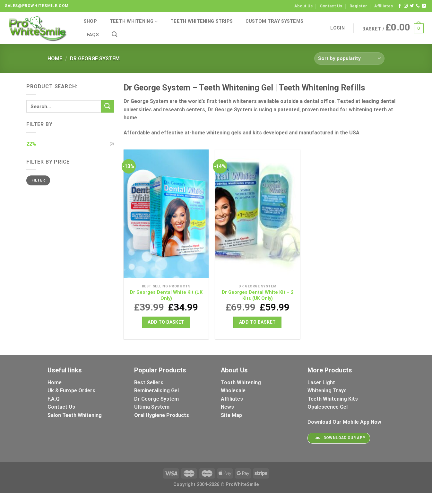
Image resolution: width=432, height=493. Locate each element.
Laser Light (321, 382)
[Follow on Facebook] (400, 6)
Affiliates (383, 6)
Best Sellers (149, 382)
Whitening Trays (327, 390)
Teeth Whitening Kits (332, 399)
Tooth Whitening (241, 382)
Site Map (231, 415)
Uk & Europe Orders (71, 390)
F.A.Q (54, 399)
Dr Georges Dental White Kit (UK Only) (166, 295)
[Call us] (418, 6)
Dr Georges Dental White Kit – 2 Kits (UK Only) (257, 295)
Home (55, 58)
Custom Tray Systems (274, 21)
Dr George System (157, 399)
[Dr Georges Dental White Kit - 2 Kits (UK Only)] (257, 215)
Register (358, 6)
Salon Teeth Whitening (75, 415)
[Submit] (107, 106)
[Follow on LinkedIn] (424, 6)
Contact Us (331, 6)
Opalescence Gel (328, 407)
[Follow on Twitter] (412, 6)
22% (31, 144)
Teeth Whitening (134, 22)
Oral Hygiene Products (161, 415)
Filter (38, 180)
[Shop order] (349, 58)
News (227, 407)
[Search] (114, 34)
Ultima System (151, 407)
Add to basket (166, 322)
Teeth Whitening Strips (201, 21)
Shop (90, 21)
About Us (303, 6)
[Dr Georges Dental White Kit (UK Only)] (166, 215)
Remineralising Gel (156, 390)
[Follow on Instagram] (406, 6)
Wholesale (233, 390)
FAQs (93, 35)
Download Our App (338, 438)
